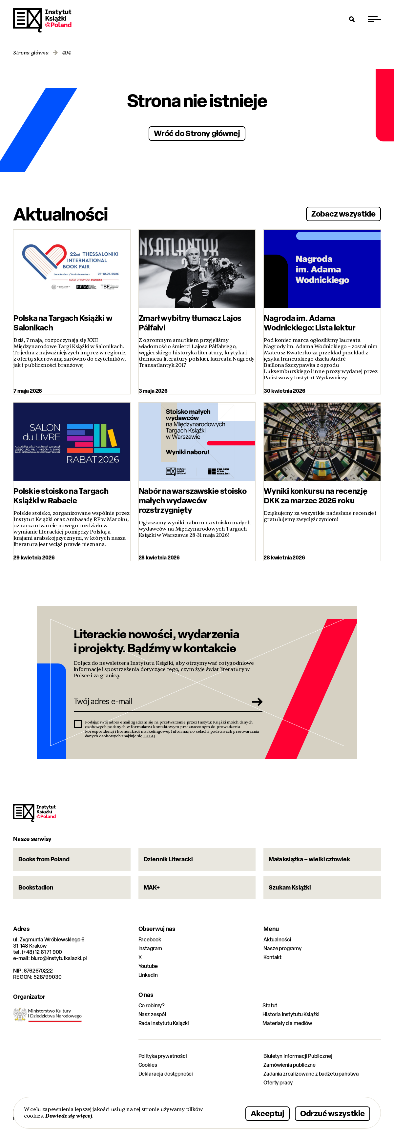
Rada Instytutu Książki (163, 1023)
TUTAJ (149, 736)
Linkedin (148, 975)
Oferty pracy (278, 1083)
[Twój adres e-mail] (159, 701)
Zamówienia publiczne (289, 1065)
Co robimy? (151, 1005)
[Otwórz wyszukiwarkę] (352, 19)
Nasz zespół (152, 1014)
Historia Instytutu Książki (291, 1014)
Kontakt (272, 957)
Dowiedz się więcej (68, 1115)
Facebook (149, 939)
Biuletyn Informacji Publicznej (297, 1056)
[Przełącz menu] (374, 19)
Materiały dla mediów (287, 1023)
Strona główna (31, 53)
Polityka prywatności (162, 1056)
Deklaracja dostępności (165, 1074)
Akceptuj (267, 1113)
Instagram (150, 948)
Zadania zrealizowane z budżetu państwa (311, 1074)
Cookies (147, 1065)
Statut (269, 1005)
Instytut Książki (42, 20)
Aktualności (277, 939)
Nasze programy (282, 948)
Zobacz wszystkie (343, 213)
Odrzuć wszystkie (332, 1113)
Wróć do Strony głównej (197, 133)
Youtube (148, 966)
